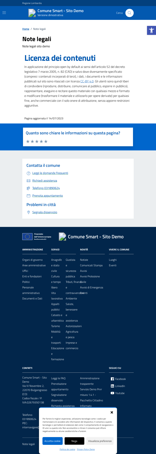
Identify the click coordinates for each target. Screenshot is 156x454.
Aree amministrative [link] (34, 265)
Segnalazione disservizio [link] (59, 397)
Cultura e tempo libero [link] (56, 281)
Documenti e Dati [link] (32, 298)
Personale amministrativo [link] (31, 290)
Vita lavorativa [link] (57, 295)
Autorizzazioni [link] (74, 326)
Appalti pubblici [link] (55, 307)
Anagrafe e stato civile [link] (56, 265)
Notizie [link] (84, 260)
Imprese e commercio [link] (72, 345)
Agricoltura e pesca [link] (72, 334)
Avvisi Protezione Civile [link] (90, 279)
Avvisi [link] (83, 271)
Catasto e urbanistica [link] (57, 318)
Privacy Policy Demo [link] (86, 449)
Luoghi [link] (113, 260)
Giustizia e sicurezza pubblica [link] (71, 268)
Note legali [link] (28, 444)
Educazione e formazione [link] (57, 353)
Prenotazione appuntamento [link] (59, 386)
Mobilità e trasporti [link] (56, 337)
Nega (74, 441)
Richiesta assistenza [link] (63, 406)
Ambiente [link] (71, 298)
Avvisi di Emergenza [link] (91, 287)
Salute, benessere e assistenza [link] (72, 312)
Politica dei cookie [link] (67, 449)
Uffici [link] (25, 271)
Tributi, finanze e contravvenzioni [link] (75, 287)
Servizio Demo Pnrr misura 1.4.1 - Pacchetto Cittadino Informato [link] (91, 397)
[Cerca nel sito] (129, 13)
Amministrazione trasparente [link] (89, 381)
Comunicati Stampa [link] (91, 265)
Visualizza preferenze (100, 441)
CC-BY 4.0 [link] (87, 81)
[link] (151, 30)
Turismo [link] (55, 326)
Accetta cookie (52, 441)
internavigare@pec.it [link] (34, 427)
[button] (112, 412)
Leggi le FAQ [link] (58, 378)
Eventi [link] (84, 293)
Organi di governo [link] (32, 260)
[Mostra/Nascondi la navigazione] (4, 13)
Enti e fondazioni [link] (32, 276)
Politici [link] (26, 282)
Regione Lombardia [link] (32, 3)
